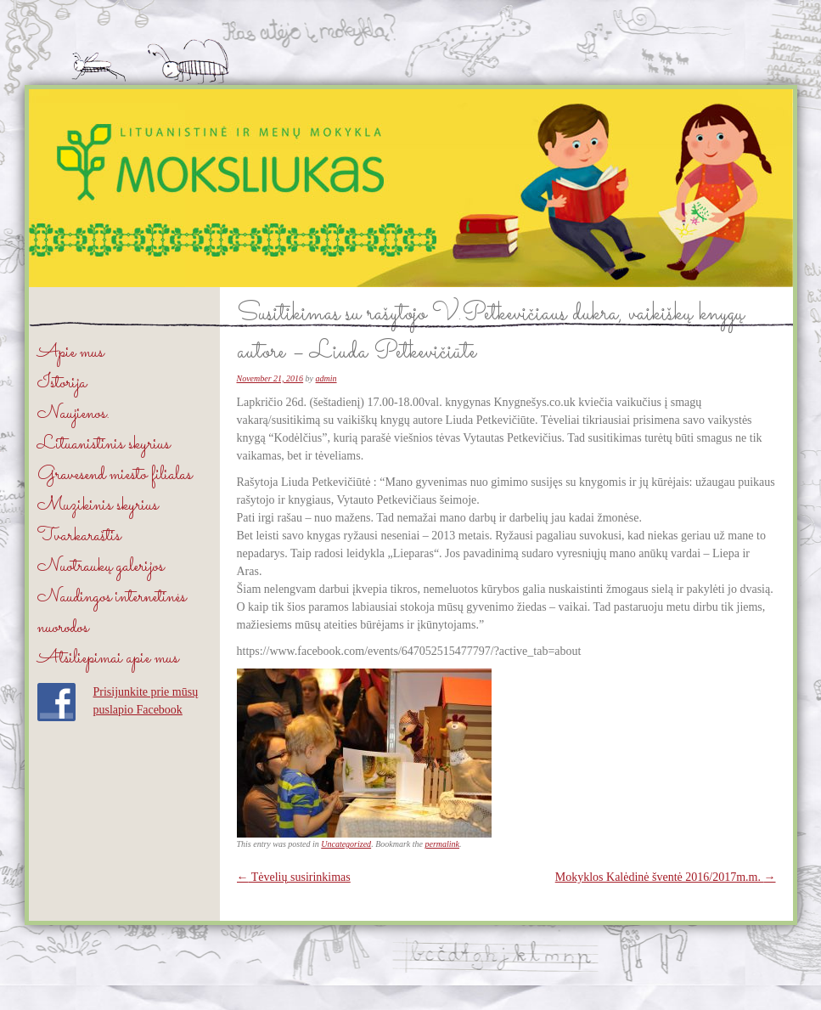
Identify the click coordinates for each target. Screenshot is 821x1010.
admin (326, 378)
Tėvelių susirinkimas (294, 877)
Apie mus (70, 353)
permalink (442, 844)
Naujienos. (73, 414)
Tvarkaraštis (79, 536)
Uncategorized (346, 844)
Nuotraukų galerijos (100, 567)
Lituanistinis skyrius (103, 445)
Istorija (62, 383)
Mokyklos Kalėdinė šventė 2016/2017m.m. (665, 877)
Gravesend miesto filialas (114, 475)
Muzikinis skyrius (97, 506)
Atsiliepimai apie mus (107, 659)
